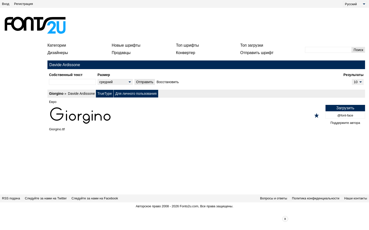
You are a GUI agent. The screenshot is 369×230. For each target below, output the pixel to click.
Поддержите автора (345, 123)
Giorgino (56, 94)
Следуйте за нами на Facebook (94, 198)
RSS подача (11, 198)
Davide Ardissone (81, 94)
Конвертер (185, 53)
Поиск (358, 50)
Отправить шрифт (257, 53)
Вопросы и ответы (273, 198)
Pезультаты (354, 75)
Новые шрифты (126, 45)
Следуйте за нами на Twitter (45, 198)
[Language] (355, 4)
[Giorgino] (206, 115)
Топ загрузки (251, 45)
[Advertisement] (187, 25)
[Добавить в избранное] (317, 115)
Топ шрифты (187, 45)
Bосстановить (168, 82)
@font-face (345, 115)
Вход (5, 4)
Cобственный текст (65, 75)
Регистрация (23, 4)
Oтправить (144, 82)
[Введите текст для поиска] (328, 50)
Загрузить (345, 108)
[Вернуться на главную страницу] (35, 25)
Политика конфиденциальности (315, 198)
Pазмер (104, 75)
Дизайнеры (57, 53)
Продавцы (121, 53)
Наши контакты (355, 198)
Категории (56, 45)
